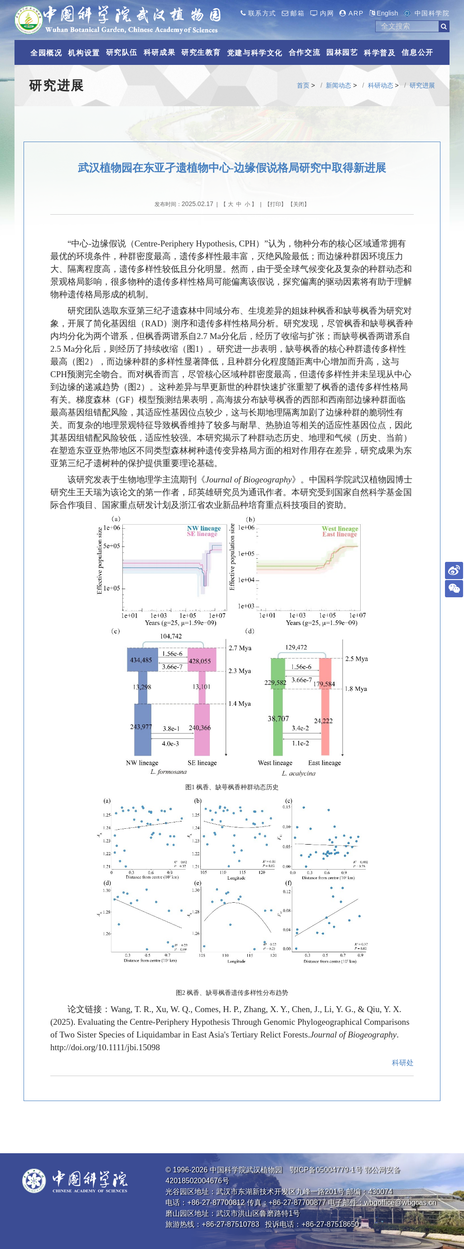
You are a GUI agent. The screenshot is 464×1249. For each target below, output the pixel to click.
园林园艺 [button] (342, 52)
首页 (303, 85)
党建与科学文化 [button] (255, 53)
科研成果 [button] (159, 52)
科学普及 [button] (380, 53)
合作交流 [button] (304, 52)
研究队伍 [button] (122, 52)
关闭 (298, 204)
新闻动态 (338, 85)
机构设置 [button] (84, 53)
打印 (275, 204)
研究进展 (422, 85)
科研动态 (380, 85)
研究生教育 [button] (201, 52)
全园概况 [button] (46, 53)
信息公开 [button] (417, 52)
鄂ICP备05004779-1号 (326, 1170)
